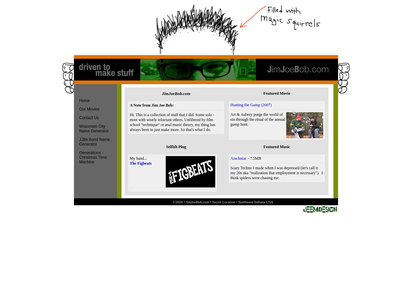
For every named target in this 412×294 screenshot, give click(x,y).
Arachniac (238, 158)
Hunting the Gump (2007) (251, 105)
